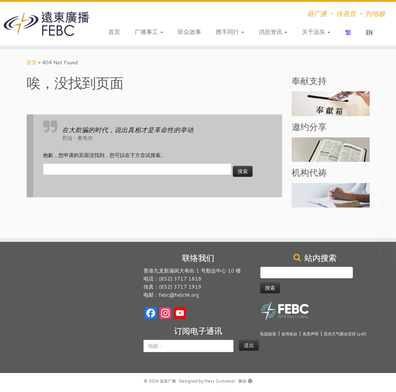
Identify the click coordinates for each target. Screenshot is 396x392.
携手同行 (230, 31)
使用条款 (289, 334)
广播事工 (149, 31)
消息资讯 (273, 31)
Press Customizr (219, 381)
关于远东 (316, 31)
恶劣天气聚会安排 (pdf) (345, 334)
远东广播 (168, 381)
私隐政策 (268, 334)
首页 (114, 31)
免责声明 (311, 334)
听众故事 (189, 31)
